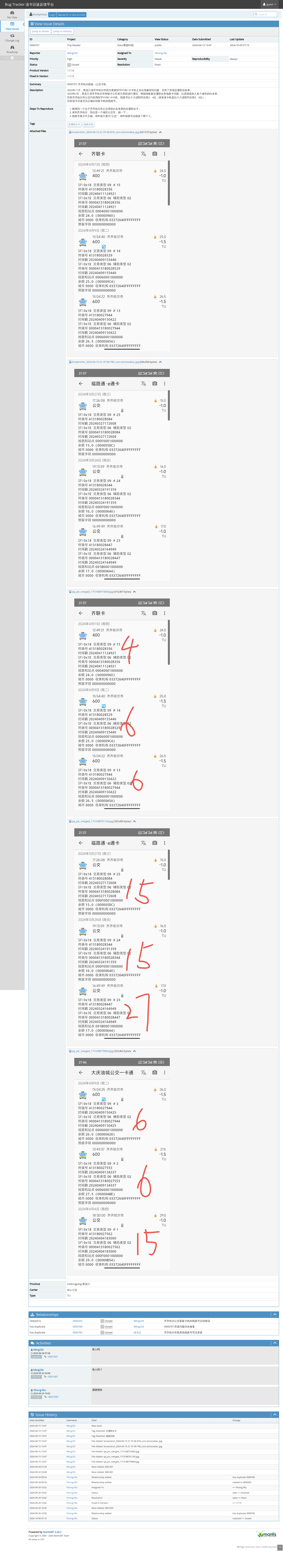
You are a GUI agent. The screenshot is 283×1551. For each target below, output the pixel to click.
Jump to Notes (40, 31)
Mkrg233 (72, 53)
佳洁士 (137, 1332)
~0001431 (52, 1356)
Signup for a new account (71, 14)
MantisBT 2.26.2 (52, 1532)
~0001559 (52, 1397)
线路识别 (88, 124)
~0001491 (52, 1376)
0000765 (77, 1332)
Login (52, 14)
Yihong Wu (161, 53)
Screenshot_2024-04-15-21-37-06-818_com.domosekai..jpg (105, 132)
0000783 (77, 1326)
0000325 (77, 1321)
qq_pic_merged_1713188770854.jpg (92, 1051)
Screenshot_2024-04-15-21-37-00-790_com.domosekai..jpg (105, 362)
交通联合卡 (74, 124)
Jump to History (62, 31)
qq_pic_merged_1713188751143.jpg (92, 821)
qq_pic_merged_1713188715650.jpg (92, 591)
